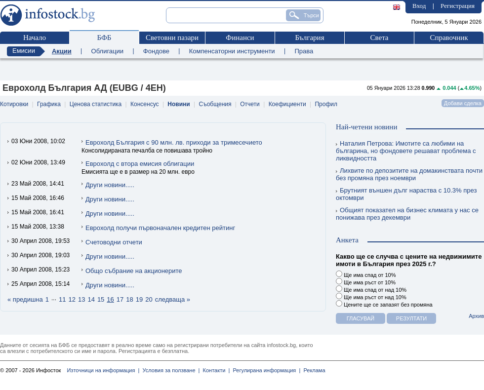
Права (303, 51)
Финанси (240, 37)
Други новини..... (109, 185)
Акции (62, 51)
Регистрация (458, 5)
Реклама (312, 370)
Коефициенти (287, 104)
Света (379, 37)
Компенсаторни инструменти (232, 51)
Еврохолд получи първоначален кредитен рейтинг (160, 228)
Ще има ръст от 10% (366, 281)
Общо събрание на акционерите (133, 270)
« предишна (25, 299)
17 (120, 299)
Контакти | (215, 370)
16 (110, 299)
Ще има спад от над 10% (371, 289)
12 (71, 299)
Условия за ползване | (169, 370)
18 (129, 299)
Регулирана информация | (265, 370)
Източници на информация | (103, 370)
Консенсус (144, 104)
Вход (419, 5)
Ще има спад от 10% (366, 274)
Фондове (156, 51)
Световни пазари (172, 37)
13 (81, 299)
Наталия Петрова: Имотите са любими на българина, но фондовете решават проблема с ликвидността (406, 151)
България (309, 37)
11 (62, 299)
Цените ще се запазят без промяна (384, 304)
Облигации (107, 51)
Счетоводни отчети (113, 242)
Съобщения (215, 104)
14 (90, 299)
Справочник (449, 37)
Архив (476, 316)
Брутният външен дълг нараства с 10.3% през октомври (406, 194)
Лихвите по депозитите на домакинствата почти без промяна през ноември (409, 174)
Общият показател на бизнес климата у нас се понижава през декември (407, 213)
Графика (49, 104)
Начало (34, 37)
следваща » (172, 299)
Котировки (14, 104)
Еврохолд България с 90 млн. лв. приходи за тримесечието (173, 142)
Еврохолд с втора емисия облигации (139, 163)
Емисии (23, 50)
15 (100, 299)
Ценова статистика (95, 104)
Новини (178, 104)
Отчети (250, 104)
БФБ (104, 37)
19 (139, 299)
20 (148, 299)
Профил (326, 104)
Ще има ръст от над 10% (371, 296)
